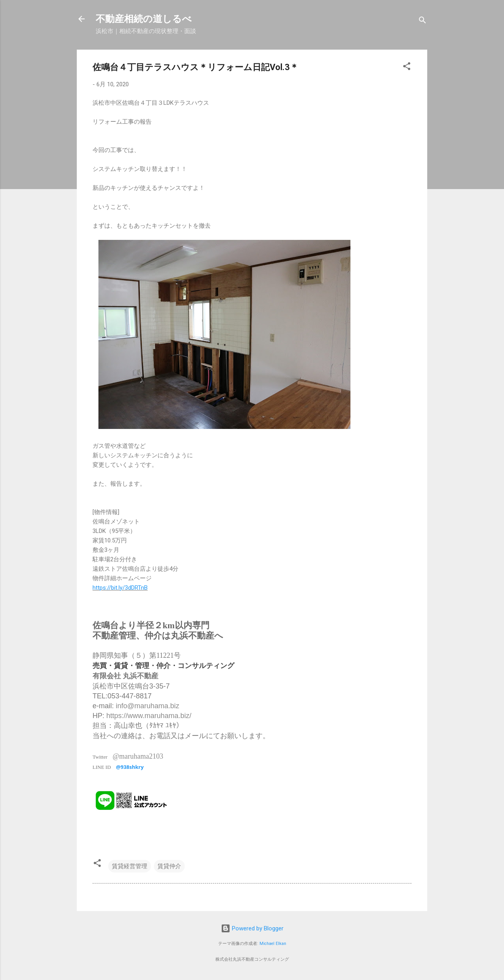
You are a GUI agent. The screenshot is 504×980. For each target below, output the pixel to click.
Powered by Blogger (252, 928)
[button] (406, 67)
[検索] (422, 21)
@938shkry (130, 766)
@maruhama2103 (138, 756)
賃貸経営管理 (129, 866)
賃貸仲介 (169, 866)
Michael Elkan (272, 943)
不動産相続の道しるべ (144, 18)
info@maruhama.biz (147, 706)
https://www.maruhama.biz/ (148, 716)
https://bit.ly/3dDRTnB (120, 587)
